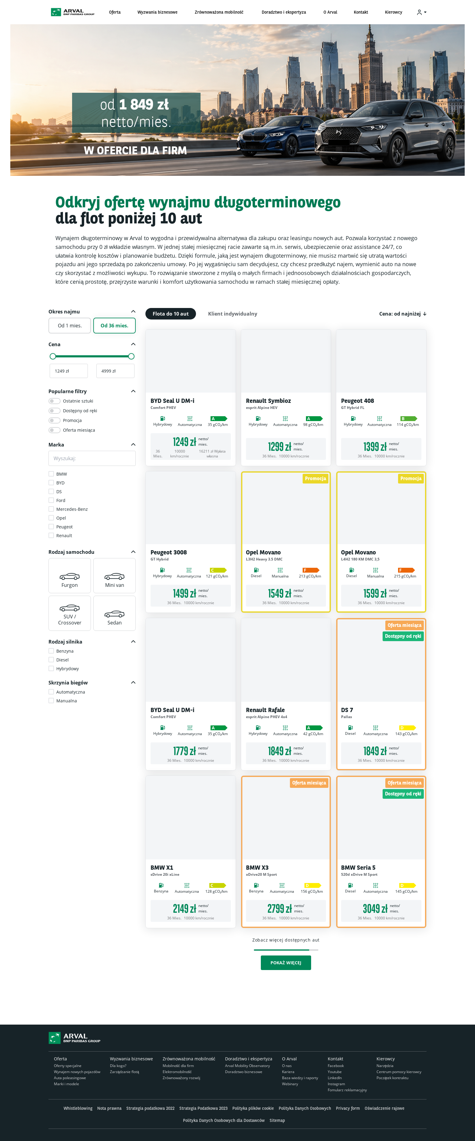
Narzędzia (385, 1065)
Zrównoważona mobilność (189, 1059)
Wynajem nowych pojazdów (77, 1071)
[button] (92, 311)
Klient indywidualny (232, 313)
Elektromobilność (177, 1071)
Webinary (290, 1083)
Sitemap (277, 1120)
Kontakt (335, 1059)
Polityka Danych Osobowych (305, 1108)
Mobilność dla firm (178, 1065)
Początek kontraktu (393, 1077)
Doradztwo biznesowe (243, 1071)
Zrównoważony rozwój (181, 1077)
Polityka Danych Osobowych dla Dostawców (224, 1120)
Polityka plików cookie (253, 1108)
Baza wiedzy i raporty (300, 1077)
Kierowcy (386, 1059)
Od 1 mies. (70, 325)
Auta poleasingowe (70, 1077)
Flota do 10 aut (171, 313)
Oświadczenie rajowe (384, 1108)
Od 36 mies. (114, 325)
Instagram (336, 1083)
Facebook (336, 1065)
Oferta (60, 1059)
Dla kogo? (118, 1065)
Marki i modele (66, 1083)
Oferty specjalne (67, 1065)
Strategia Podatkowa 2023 (203, 1108)
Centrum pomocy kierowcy (399, 1071)
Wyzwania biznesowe (131, 1059)
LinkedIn (335, 1077)
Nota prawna (109, 1108)
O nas (287, 1065)
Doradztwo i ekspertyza (248, 1059)
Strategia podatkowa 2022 (150, 1108)
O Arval (289, 1059)
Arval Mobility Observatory (247, 1065)
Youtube (335, 1071)
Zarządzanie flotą (124, 1071)
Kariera (288, 1071)
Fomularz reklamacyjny (347, 1089)
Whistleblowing (78, 1108)
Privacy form (348, 1108)
